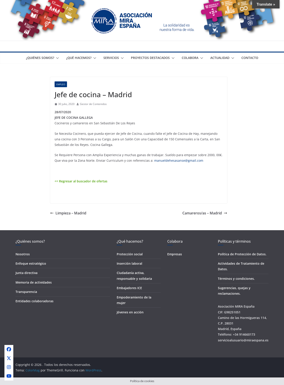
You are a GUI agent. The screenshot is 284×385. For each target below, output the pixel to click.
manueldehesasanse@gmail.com (178, 160)
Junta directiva (26, 273)
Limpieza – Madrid (68, 213)
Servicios (111, 58)
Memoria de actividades (34, 282)
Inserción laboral (129, 263)
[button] (56, 58)
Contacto (249, 58)
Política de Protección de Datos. (242, 254)
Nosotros (23, 254)
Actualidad (219, 58)
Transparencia (26, 292)
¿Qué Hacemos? (78, 58)
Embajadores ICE (129, 288)
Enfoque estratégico (31, 263)
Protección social (130, 254)
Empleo (60, 84)
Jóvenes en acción (130, 312)
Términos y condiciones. (236, 278)
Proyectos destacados (150, 58)
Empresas (174, 254)
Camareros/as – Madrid (204, 213)
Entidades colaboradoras (34, 301)
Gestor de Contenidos (93, 104)
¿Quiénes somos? (40, 58)
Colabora (190, 58)
